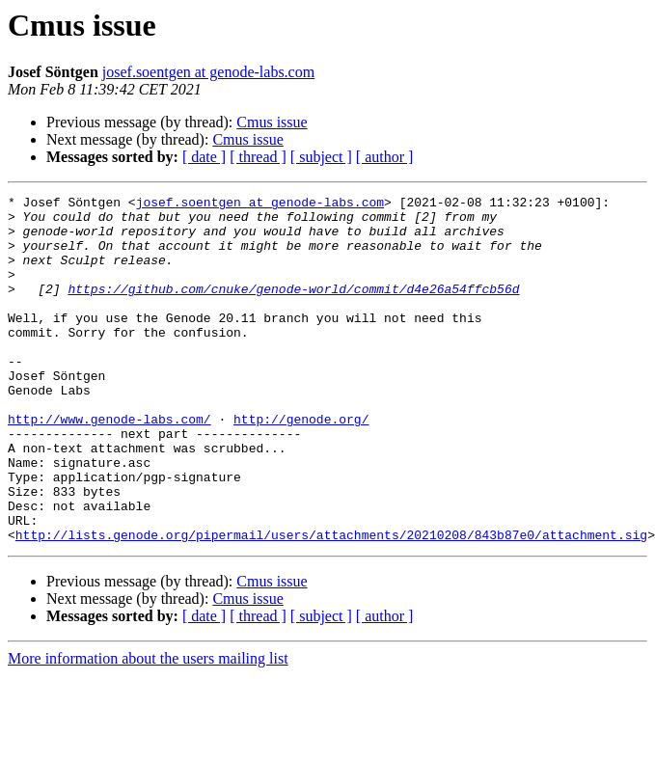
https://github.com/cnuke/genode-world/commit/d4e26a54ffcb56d (293, 308)
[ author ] (385, 157)
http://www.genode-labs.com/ (109, 465)
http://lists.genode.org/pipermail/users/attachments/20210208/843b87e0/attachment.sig (331, 603)
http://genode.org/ (300, 465)
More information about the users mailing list (148, 728)
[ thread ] (258, 157)
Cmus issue (271, 122)
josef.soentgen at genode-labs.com (208, 72)
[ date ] (204, 157)
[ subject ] (321, 157)
